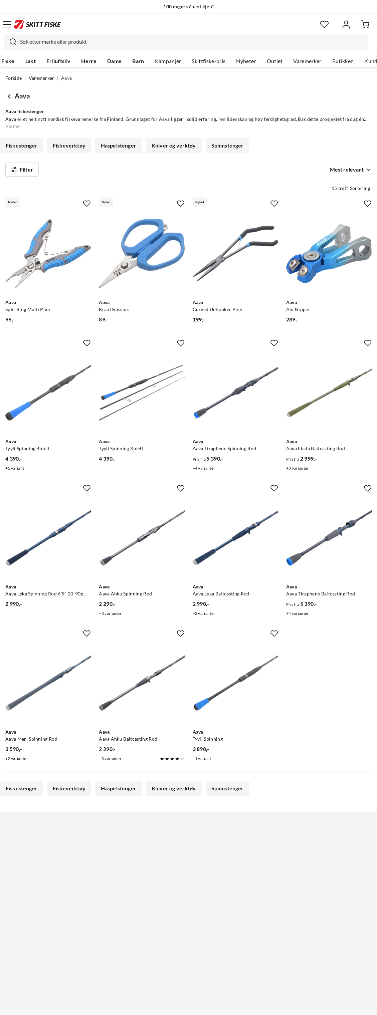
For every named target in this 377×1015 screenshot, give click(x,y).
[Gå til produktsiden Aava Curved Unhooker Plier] (235, 256)
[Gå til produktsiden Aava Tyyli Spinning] (235, 686)
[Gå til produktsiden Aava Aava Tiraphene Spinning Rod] (235, 395)
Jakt (30, 61)
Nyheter (246, 61)
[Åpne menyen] (7, 24)
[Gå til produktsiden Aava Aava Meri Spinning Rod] (48, 686)
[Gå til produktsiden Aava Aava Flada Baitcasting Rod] (329, 395)
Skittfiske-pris (208, 61)
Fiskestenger (21, 146)
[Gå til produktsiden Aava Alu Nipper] (329, 256)
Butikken (343, 61)
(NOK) (188, 976)
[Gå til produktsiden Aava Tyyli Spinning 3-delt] (141, 395)
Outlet (275, 61)
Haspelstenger (118, 146)
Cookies (229, 1004)
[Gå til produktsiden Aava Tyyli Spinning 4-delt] (48, 395)
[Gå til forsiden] (37, 24)
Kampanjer (168, 61)
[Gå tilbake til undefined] (10, 96)
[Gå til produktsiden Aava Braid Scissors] (141, 256)
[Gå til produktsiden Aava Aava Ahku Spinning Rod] (141, 540)
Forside (13, 78)
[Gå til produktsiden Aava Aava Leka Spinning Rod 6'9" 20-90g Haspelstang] (48, 540)
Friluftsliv (58, 61)
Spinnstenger (227, 146)
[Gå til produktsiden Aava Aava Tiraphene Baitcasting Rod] (329, 540)
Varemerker (307, 61)
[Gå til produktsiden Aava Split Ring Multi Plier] (48, 256)
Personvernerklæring (162, 1004)
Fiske (8, 61)
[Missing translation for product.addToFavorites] (87, 206)
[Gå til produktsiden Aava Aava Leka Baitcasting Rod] (235, 540)
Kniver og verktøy (174, 146)
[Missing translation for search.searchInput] (10, 41)
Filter (22, 171)
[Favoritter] (324, 24)
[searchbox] (192, 41)
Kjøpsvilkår (202, 1004)
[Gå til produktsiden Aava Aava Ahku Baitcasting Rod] (141, 686)
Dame (114, 61)
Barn (138, 61)
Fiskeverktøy (69, 146)
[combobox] (186, 42)
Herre (89, 61)
